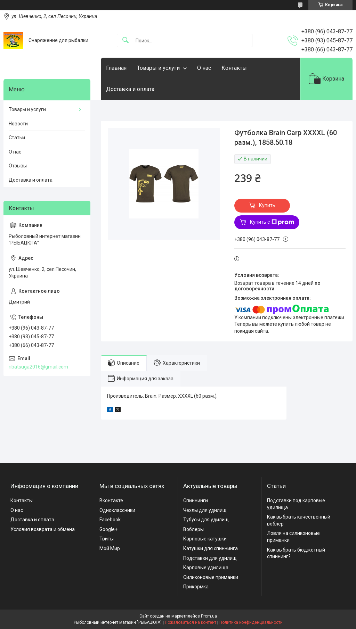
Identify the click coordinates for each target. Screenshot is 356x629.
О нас (204, 68)
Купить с (272, 222)
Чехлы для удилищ (205, 510)
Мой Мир (109, 548)
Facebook (110, 519)
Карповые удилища (205, 567)
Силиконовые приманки (210, 577)
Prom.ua (209, 616)
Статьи (17, 137)
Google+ (108, 529)
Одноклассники (117, 510)
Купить (267, 205)
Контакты (234, 68)
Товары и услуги (158, 68)
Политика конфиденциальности (251, 622)
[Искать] (125, 40)
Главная (116, 68)
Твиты (106, 538)
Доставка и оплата (130, 89)
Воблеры (193, 529)
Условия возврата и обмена (42, 529)
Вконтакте (111, 500)
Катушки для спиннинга (210, 548)
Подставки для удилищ (210, 558)
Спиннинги (195, 500)
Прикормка (196, 586)
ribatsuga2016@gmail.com (38, 367)
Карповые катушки (205, 538)
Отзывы (18, 165)
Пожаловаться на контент (190, 622)
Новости (18, 123)
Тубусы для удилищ (206, 519)
